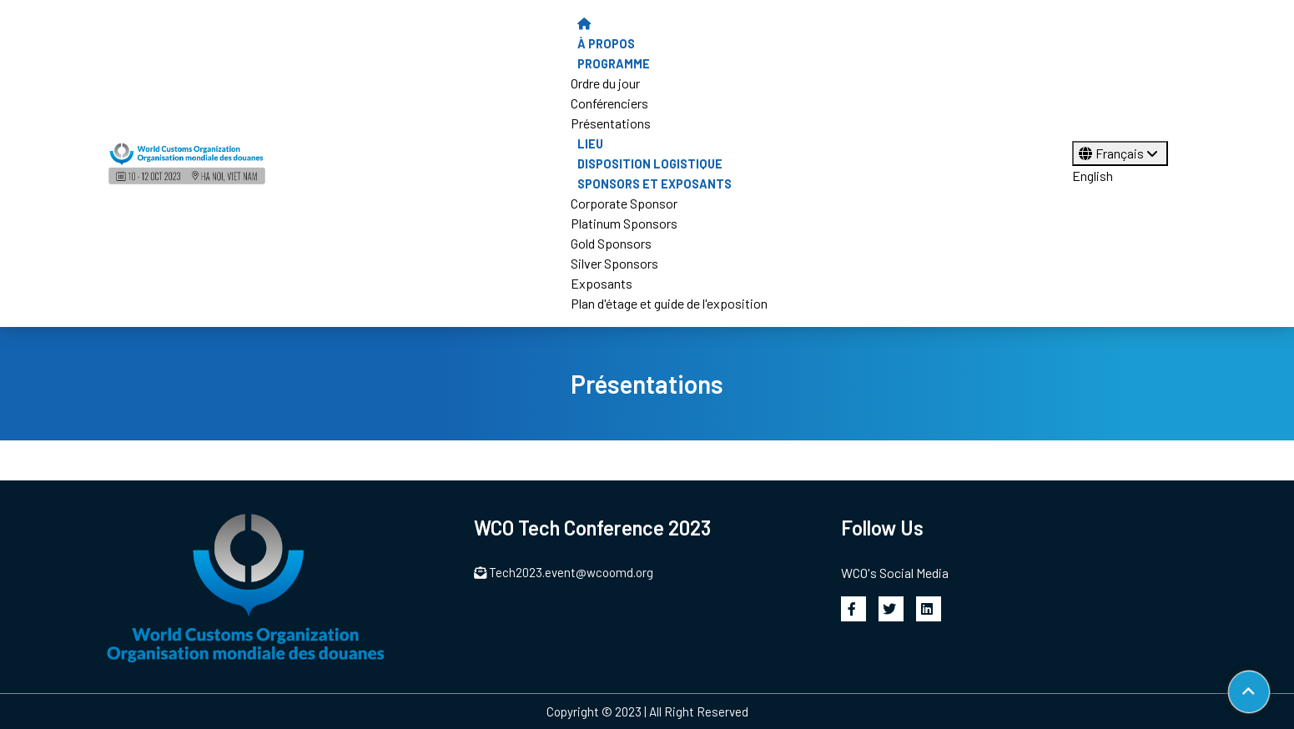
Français (1120, 153)
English (1092, 176)
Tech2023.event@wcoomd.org (564, 572)
